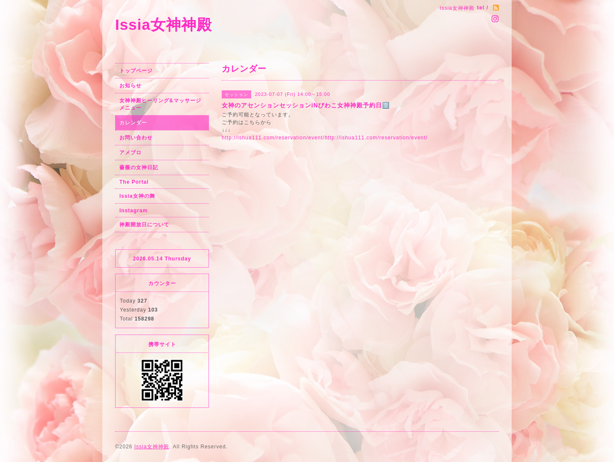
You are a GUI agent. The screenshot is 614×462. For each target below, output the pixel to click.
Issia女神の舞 (137, 196)
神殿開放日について (144, 225)
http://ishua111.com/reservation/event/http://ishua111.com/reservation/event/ (325, 138)
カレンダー (133, 123)
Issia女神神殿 (163, 24)
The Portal (134, 182)
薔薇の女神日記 (138, 167)
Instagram (133, 211)
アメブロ (130, 153)
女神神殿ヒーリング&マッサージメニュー (160, 104)
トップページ (136, 71)
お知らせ (130, 86)
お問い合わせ (136, 138)
